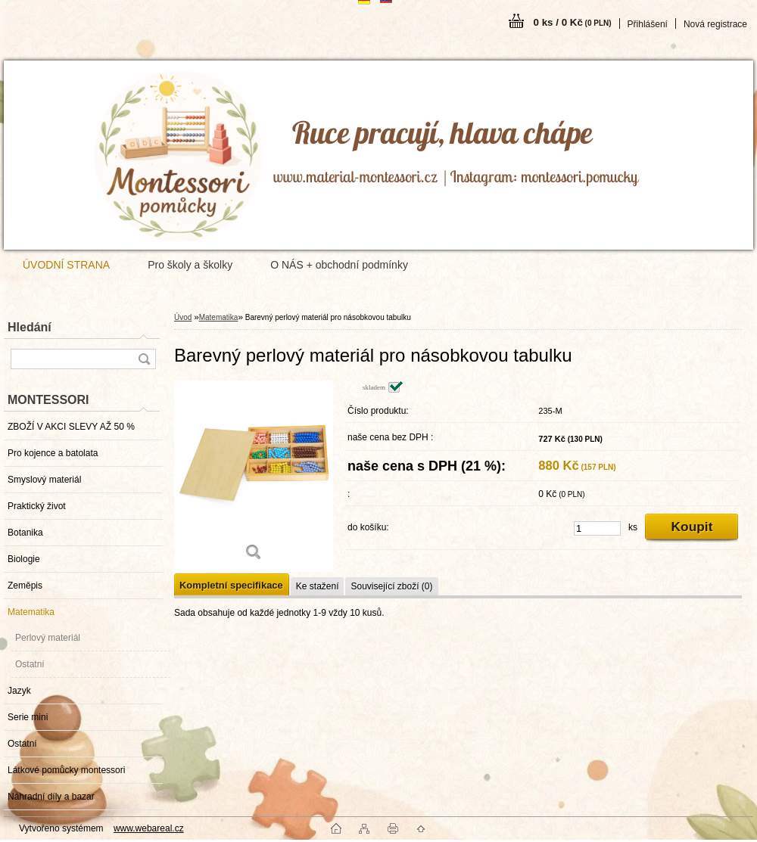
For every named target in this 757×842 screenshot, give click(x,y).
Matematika (31, 612)
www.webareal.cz (149, 828)
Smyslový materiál (44, 479)
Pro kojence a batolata (53, 453)
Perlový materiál (47, 637)
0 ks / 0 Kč (573, 22)
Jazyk (19, 690)
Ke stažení (317, 586)
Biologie (24, 559)
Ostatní (30, 664)
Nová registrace (715, 24)
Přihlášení (648, 24)
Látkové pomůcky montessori (66, 770)
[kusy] (597, 528)
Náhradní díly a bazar (51, 796)
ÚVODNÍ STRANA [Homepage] (66, 265)
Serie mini (28, 717)
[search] (143, 359)
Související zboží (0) (391, 586)
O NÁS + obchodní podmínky (339, 265)
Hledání (29, 327)
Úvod (183, 317)
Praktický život (37, 506)
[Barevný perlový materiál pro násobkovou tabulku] (253, 476)
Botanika (25, 532)
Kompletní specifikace (231, 585)
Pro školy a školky (190, 265)
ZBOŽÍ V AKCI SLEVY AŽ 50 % (71, 426)
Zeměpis (25, 585)
